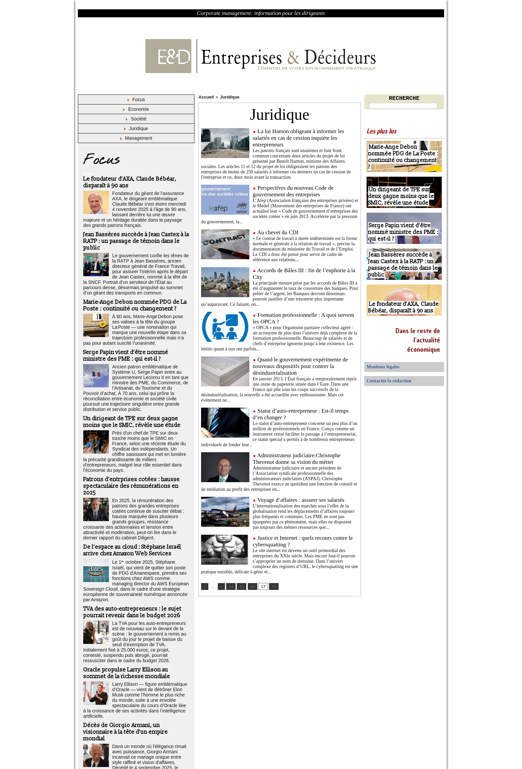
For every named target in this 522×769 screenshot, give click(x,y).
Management (136, 136)
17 (261, 585)
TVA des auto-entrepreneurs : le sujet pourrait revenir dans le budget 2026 (130, 571)
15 (240, 585)
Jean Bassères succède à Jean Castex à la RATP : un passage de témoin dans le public (135, 236)
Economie (136, 108)
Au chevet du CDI (277, 231)
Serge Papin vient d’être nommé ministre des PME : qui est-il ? (124, 345)
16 (250, 585)
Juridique (136, 127)
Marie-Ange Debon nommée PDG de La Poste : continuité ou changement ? (133, 297)
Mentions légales (379, 367)
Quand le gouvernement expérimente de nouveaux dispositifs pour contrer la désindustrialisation (300, 365)
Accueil (204, 96)
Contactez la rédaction (384, 379)
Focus (136, 99)
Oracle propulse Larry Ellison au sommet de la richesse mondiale (135, 629)
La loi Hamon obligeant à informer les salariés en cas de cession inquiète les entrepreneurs (298, 137)
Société (136, 117)
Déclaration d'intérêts (142, 751)
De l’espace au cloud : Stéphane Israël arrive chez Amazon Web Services (131, 516)
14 (230, 585)
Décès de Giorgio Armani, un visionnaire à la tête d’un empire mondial (135, 682)
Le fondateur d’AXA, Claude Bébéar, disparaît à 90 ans (400, 308)
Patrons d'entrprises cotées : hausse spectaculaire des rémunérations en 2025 (130, 460)
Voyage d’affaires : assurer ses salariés (300, 499)
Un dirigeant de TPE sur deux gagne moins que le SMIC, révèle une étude (130, 403)
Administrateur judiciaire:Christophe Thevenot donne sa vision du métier (297, 457)
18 (271, 585)
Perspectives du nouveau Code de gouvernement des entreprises (293, 190)
